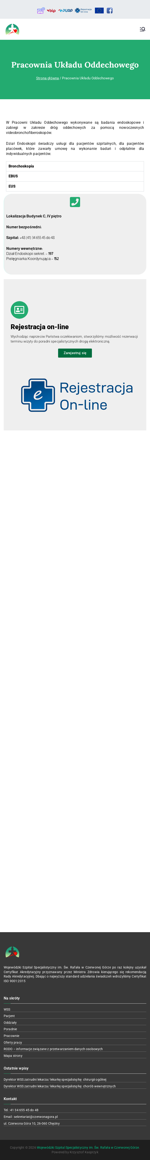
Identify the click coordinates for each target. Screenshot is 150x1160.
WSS (7, 1009)
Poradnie (10, 1029)
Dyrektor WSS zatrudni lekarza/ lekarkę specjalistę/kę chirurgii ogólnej (55, 1079)
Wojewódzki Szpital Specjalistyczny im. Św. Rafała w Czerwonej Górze (88, 1147)
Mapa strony (13, 1056)
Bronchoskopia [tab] (21, 166)
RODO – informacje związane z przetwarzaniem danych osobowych (53, 1049)
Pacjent (9, 1016)
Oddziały (10, 1022)
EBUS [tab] (13, 176)
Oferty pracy (13, 1042)
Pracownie (11, 1036)
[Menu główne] (142, 29)
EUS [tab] (12, 186)
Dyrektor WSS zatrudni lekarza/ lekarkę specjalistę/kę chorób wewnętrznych (60, 1086)
